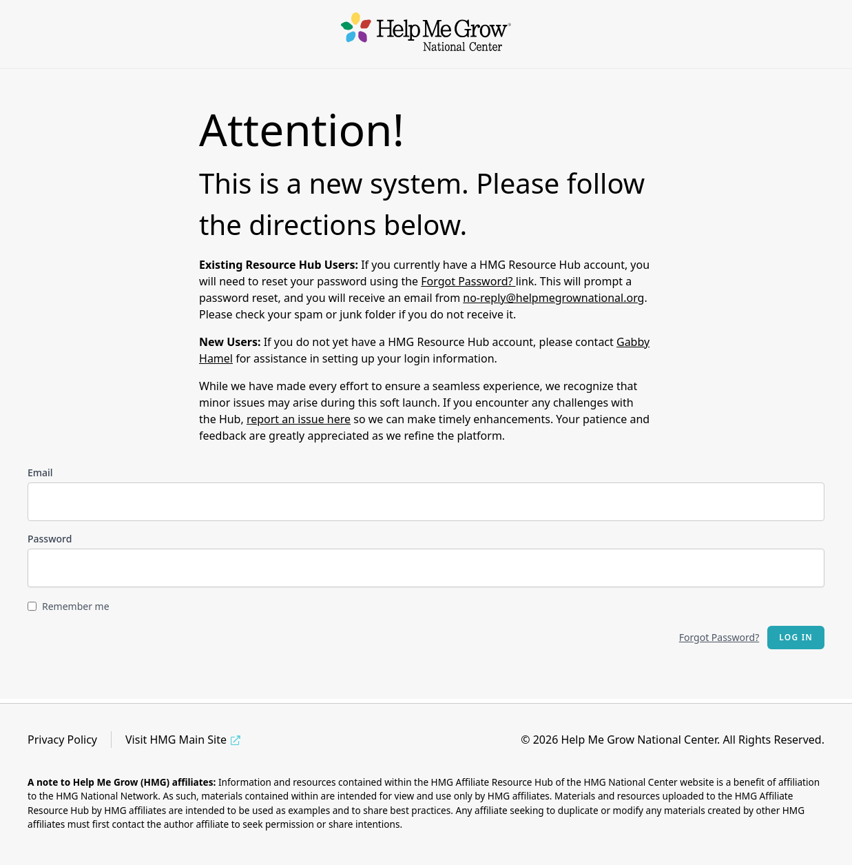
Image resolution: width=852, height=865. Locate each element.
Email (40, 472)
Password (50, 538)
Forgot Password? (468, 281)
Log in (796, 637)
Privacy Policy (62, 739)
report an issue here (299, 419)
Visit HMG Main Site (176, 739)
